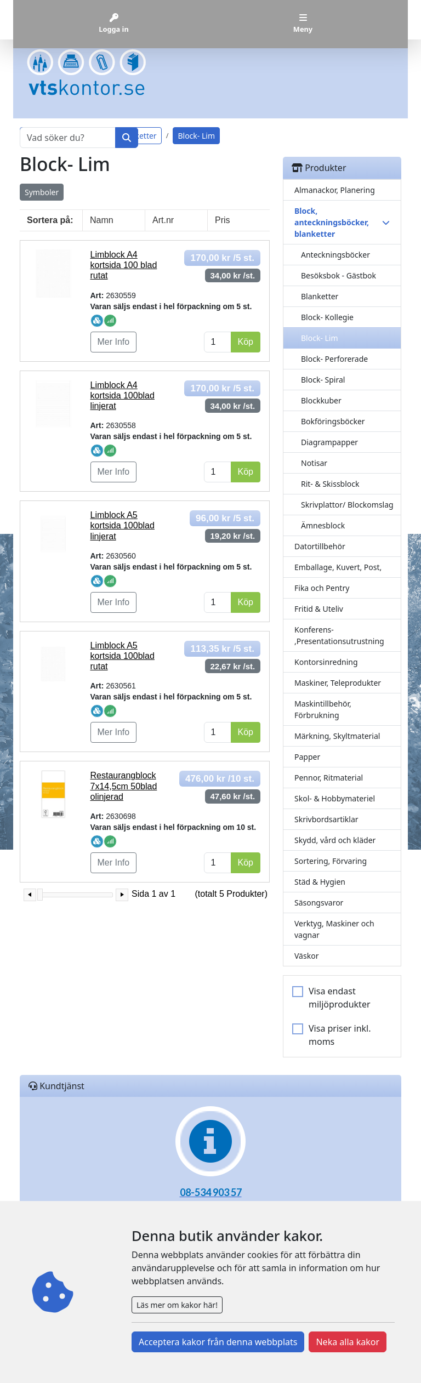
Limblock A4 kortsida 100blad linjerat (122, 395)
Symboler (42, 192)
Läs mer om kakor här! (177, 1305)
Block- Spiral (323, 379)
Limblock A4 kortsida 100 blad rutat (123, 265)
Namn (101, 220)
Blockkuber (321, 400)
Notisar (314, 463)
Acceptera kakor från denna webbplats (218, 1342)
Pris (222, 220)
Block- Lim (319, 338)
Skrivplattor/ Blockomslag (347, 504)
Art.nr (163, 220)
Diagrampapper (329, 442)
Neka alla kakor (347, 1342)
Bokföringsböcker (333, 421)
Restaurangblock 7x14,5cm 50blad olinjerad (123, 786)
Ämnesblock (323, 525)
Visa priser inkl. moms (340, 1035)
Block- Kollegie (327, 317)
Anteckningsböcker (335, 254)
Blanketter (319, 296)
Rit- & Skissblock (330, 484)
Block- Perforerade (334, 359)
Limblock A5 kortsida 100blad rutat (122, 656)
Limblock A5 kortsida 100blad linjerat (122, 525)
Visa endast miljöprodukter (340, 997)
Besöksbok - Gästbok (338, 275)
